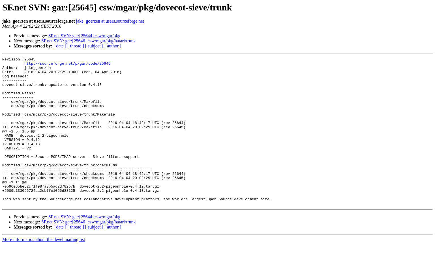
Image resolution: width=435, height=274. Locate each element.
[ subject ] (94, 46)
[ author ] (112, 46)
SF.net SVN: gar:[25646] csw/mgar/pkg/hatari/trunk (88, 40)
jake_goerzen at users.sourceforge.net (110, 21)
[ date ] (59, 46)
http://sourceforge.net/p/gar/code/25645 (67, 65)
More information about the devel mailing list (43, 269)
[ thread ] (75, 46)
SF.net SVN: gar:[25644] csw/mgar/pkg (84, 35)
